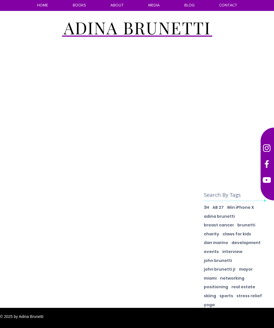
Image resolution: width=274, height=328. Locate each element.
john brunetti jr (220, 269)
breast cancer (219, 225)
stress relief (249, 296)
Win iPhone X (240, 207)
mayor (246, 269)
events (211, 251)
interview (232, 251)
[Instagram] (267, 148)
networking (232, 278)
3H (206, 207)
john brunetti (218, 260)
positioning (216, 287)
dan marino (216, 242)
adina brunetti (219, 216)
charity (211, 234)
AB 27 (218, 207)
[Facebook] (267, 164)
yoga (209, 305)
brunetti (246, 225)
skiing (210, 296)
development (246, 242)
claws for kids (237, 234)
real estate (243, 287)
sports (226, 296)
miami (210, 278)
